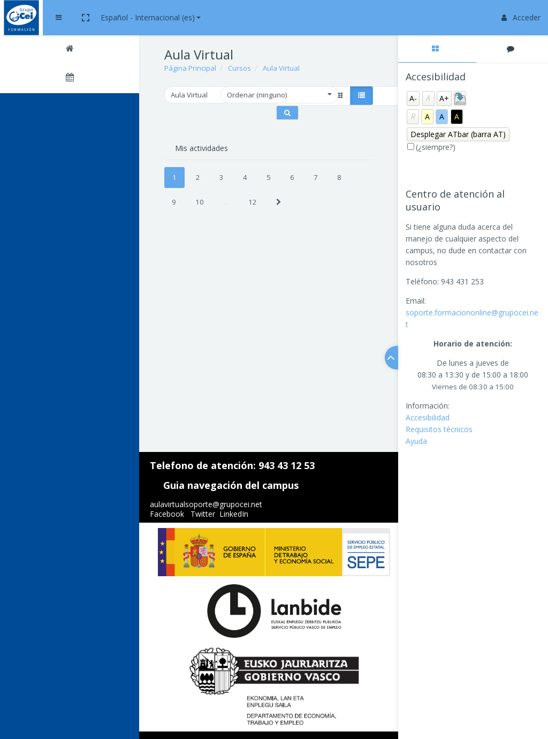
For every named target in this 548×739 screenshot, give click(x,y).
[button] (182, 17)
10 (199, 202)
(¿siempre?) (435, 147)
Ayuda (416, 441)
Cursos (239, 68)
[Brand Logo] (69, 17)
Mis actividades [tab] (201, 148)
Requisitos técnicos (439, 429)
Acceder (521, 17)
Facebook (167, 514)
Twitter (203, 514)
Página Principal (190, 68)
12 (252, 202)
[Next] (278, 202)
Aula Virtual (281, 68)
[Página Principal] (69, 49)
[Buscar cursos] (287, 112)
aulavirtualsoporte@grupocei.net (206, 504)
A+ (444, 98)
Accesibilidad (428, 417)
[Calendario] (69, 78)
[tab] (437, 49)
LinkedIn (233, 514)
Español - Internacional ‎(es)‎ (244, 17)
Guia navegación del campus (231, 485)
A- (413, 98)
